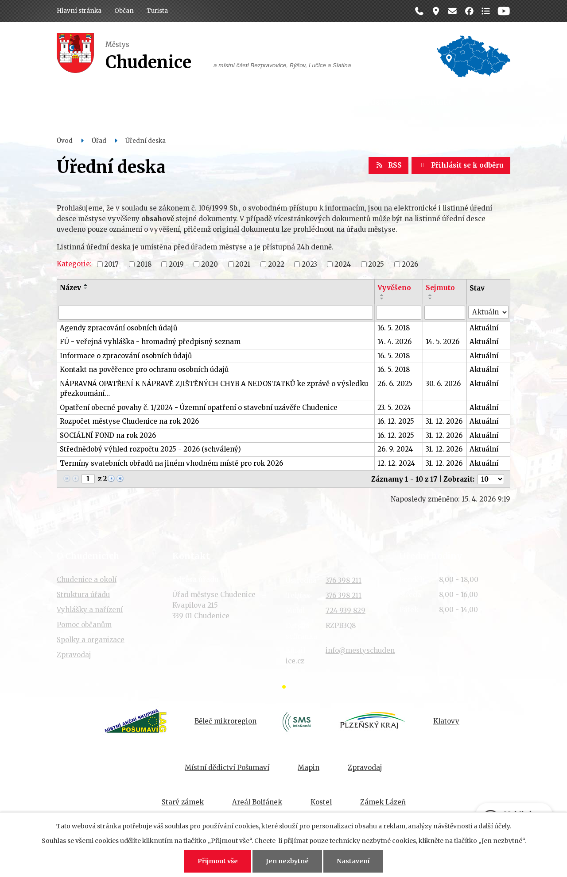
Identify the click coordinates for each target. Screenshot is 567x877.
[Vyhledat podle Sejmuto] (444, 313)
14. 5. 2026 (442, 341)
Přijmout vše (218, 861)
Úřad (171, 102)
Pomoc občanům (84, 624)
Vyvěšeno (394, 287)
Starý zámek (183, 802)
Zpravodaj (74, 655)
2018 (143, 264)
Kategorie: (74, 264)
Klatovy (446, 721)
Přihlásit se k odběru (461, 165)
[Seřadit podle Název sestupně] (86, 288)
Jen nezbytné (287, 861)
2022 (276, 264)
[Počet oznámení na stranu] (491, 479)
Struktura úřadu (83, 594)
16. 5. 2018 (393, 328)
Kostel (321, 802)
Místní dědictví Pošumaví (227, 767)
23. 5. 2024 (394, 407)
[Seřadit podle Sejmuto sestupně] (430, 298)
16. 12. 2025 (395, 421)
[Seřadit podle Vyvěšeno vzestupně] (382, 295)
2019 (176, 264)
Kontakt (435, 102)
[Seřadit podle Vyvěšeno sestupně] (382, 298)
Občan (124, 11)
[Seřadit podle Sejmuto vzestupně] (430, 295)
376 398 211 (343, 580)
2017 (111, 264)
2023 (309, 264)
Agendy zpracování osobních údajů (118, 328)
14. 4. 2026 (394, 341)
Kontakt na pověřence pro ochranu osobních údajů (144, 369)
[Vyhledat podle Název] (215, 313)
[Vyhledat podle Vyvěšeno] (398, 313)
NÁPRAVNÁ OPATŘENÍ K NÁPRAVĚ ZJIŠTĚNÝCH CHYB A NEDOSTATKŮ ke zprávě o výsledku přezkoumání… (214, 388)
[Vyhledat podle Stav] (488, 312)
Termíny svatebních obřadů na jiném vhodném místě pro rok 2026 (171, 463)
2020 (209, 264)
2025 (376, 264)
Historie (382, 102)
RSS (388, 165)
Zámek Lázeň (383, 802)
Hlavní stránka (79, 11)
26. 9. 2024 (395, 449)
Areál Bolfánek (257, 802)
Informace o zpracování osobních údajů (126, 356)
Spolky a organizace (90, 640)
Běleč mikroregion (225, 721)
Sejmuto (440, 287)
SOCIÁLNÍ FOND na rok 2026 (108, 435)
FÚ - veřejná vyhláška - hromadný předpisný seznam (150, 341)
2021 (242, 264)
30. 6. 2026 (443, 383)
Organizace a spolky (306, 102)
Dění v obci (224, 102)
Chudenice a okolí (87, 579)
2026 (410, 264)
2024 (342, 264)
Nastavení (353, 861)
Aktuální (484, 328)
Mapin (308, 767)
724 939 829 (345, 610)
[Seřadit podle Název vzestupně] (86, 285)
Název (70, 287)
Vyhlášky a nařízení (90, 609)
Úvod (65, 141)
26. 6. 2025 (394, 383)
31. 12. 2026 (444, 421)
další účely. (494, 826)
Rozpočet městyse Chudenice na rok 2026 (129, 421)
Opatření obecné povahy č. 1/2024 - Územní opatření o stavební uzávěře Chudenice (199, 407)
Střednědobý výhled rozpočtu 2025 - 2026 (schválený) (150, 449)
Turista (157, 11)
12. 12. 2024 (396, 463)
